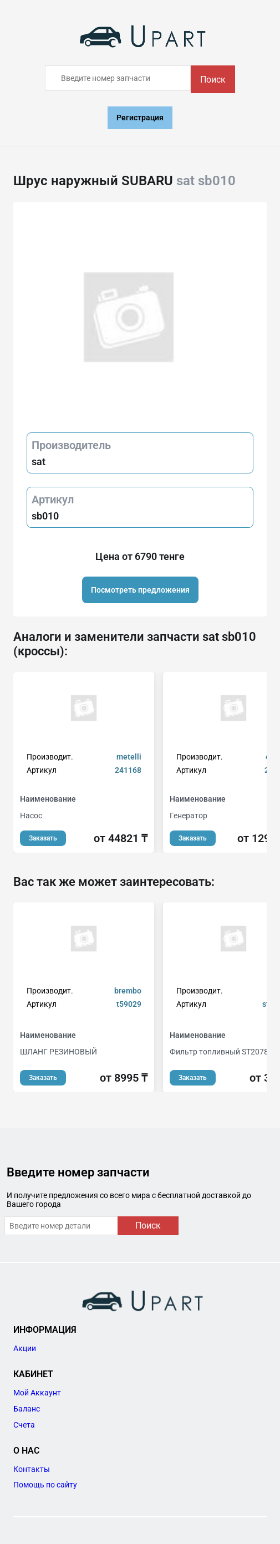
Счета (24, 1424)
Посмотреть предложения (140, 589)
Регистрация (140, 117)
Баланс (26, 1408)
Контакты (31, 1469)
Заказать (43, 838)
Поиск (213, 79)
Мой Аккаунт (37, 1392)
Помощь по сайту (45, 1484)
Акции (24, 1348)
